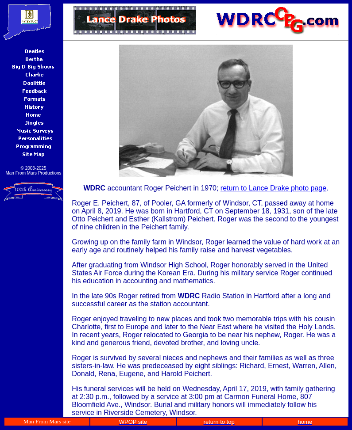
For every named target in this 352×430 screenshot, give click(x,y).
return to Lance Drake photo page (273, 188)
